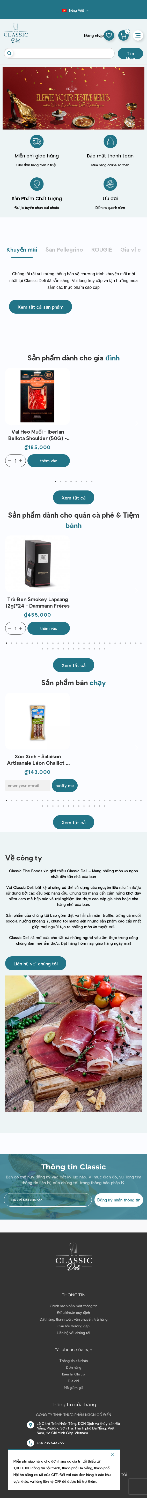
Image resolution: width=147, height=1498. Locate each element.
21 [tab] (109, 643)
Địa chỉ (73, 1381)
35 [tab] (78, 649)
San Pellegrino (64, 249)
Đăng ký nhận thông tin (118, 1199)
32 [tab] (63, 649)
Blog (59, 12)
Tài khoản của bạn (73, 1349)
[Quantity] (15, 460)
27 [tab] (140, 643)
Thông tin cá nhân (74, 1360)
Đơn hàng (73, 1367)
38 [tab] (94, 649)
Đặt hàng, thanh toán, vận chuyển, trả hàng (73, 1319)
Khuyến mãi (21, 249)
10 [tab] (52, 643)
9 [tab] (47, 643)
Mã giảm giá (73, 1387)
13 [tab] (68, 643)
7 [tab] (86, 481)
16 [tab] (83, 643)
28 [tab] (42, 649)
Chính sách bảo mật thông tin (73, 1306)
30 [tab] (52, 649)
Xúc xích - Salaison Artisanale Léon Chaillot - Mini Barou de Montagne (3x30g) (37, 759)
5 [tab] (76, 481)
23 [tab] (120, 643)
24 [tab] (125, 643)
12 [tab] (63, 643)
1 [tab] (55, 481)
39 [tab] (99, 649)
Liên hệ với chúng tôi (73, 1332)
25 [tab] (130, 643)
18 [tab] (94, 643)
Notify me (65, 785)
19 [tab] (99, 643)
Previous (10, 422)
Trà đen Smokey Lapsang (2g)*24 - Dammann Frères (38, 602)
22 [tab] (114, 643)
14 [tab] (73, 643)
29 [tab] (47, 649)
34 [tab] (73, 649)
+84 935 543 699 (50, 1443)
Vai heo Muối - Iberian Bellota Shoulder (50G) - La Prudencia (37, 434)
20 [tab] (104, 643)
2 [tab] (60, 481)
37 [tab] (89, 649)
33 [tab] (68, 649)
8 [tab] (91, 481)
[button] (40, 307)
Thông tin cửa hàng (73, 1405)
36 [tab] (83, 649)
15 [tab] (78, 643)
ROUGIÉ (101, 249)
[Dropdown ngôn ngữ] (76, 10)
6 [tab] (81, 481)
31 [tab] (58, 649)
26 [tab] (135, 643)
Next (136, 422)
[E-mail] (27, 785)
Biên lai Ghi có (73, 1374)
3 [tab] (65, 481)
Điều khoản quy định (73, 1312)
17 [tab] (89, 643)
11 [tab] (58, 643)
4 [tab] (71, 481)
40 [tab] (104, 649)
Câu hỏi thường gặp (73, 1326)
